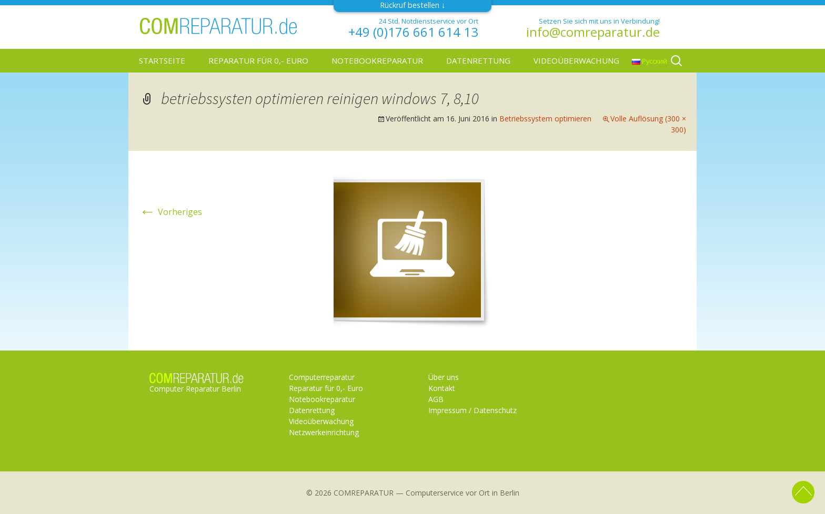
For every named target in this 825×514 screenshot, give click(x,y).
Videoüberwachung (576, 60)
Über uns (443, 377)
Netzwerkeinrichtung (324, 432)
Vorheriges (170, 212)
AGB (436, 399)
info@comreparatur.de (593, 32)
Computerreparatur (322, 377)
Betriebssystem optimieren (545, 119)
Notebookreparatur (377, 60)
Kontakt (441, 388)
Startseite (162, 60)
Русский (649, 61)
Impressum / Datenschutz (472, 410)
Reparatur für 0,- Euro (258, 60)
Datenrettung (478, 60)
